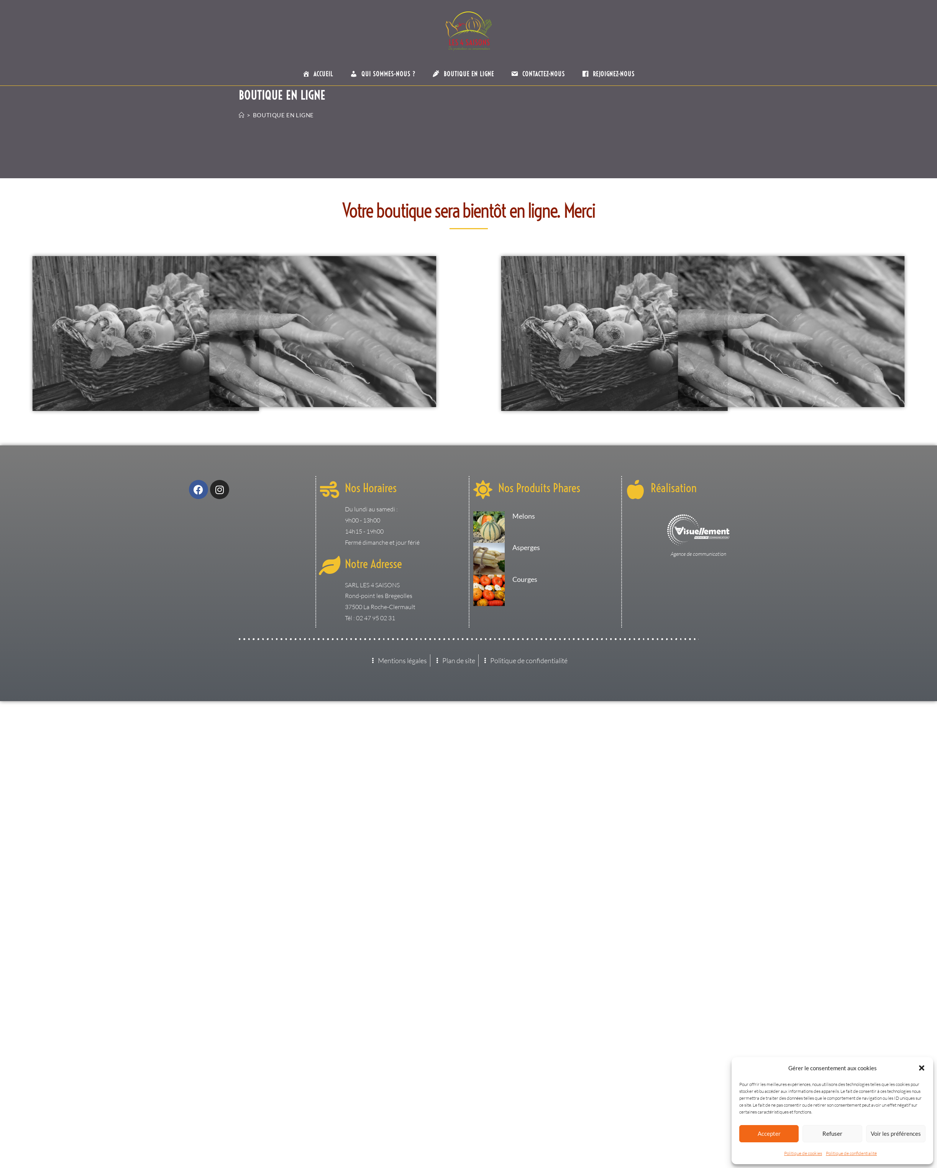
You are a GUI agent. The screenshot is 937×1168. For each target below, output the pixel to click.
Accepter (769, 1133)
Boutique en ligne (283, 115)
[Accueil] (242, 115)
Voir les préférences (896, 1133)
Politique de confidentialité (851, 1153)
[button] (922, 1068)
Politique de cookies (803, 1153)
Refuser (832, 1133)
